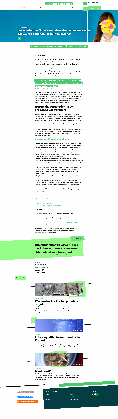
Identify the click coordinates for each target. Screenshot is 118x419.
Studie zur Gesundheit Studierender (56, 98)
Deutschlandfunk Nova (52, 391)
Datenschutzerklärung (75, 391)
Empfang (48, 396)
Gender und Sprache (75, 401)
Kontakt (48, 394)
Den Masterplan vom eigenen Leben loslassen (49, 205)
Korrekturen (72, 396)
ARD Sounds (51, 46)
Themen (42, 8)
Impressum (72, 394)
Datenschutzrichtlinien (41, 232)
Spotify (61, 46)
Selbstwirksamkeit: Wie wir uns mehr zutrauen (49, 198)
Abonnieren (82, 46)
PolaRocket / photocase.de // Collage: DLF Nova (107, 40)
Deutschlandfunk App (38, 46)
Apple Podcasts (71, 46)
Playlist (92, 8)
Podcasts (51, 8)
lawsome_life (47, 68)
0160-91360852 (72, 222)
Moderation (71, 8)
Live (86, 8)
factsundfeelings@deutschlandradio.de (46, 224)
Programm (61, 8)
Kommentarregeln (74, 399)
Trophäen (49, 399)
